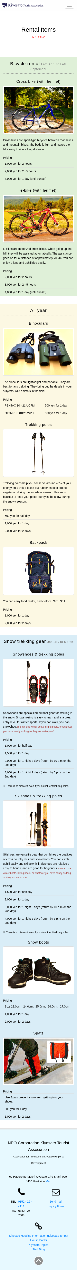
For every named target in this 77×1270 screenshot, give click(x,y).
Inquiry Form (56, 1206)
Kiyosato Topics (38, 1245)
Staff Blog (38, 1249)
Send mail (55, 1201)
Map (48, 1181)
